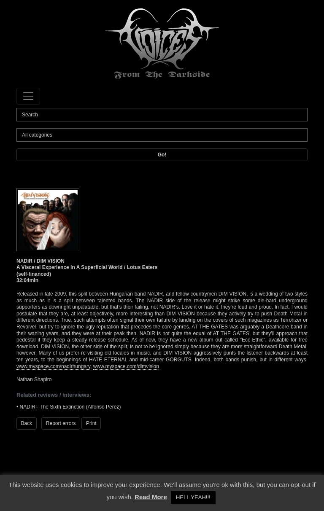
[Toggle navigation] (28, 96)
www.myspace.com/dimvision (126, 366)
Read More (151, 496)
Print (91, 423)
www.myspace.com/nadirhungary (53, 366)
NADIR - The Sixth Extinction (52, 407)
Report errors (61, 423)
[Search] (162, 114)
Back (26, 423)
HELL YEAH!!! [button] (193, 497)
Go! (162, 155)
